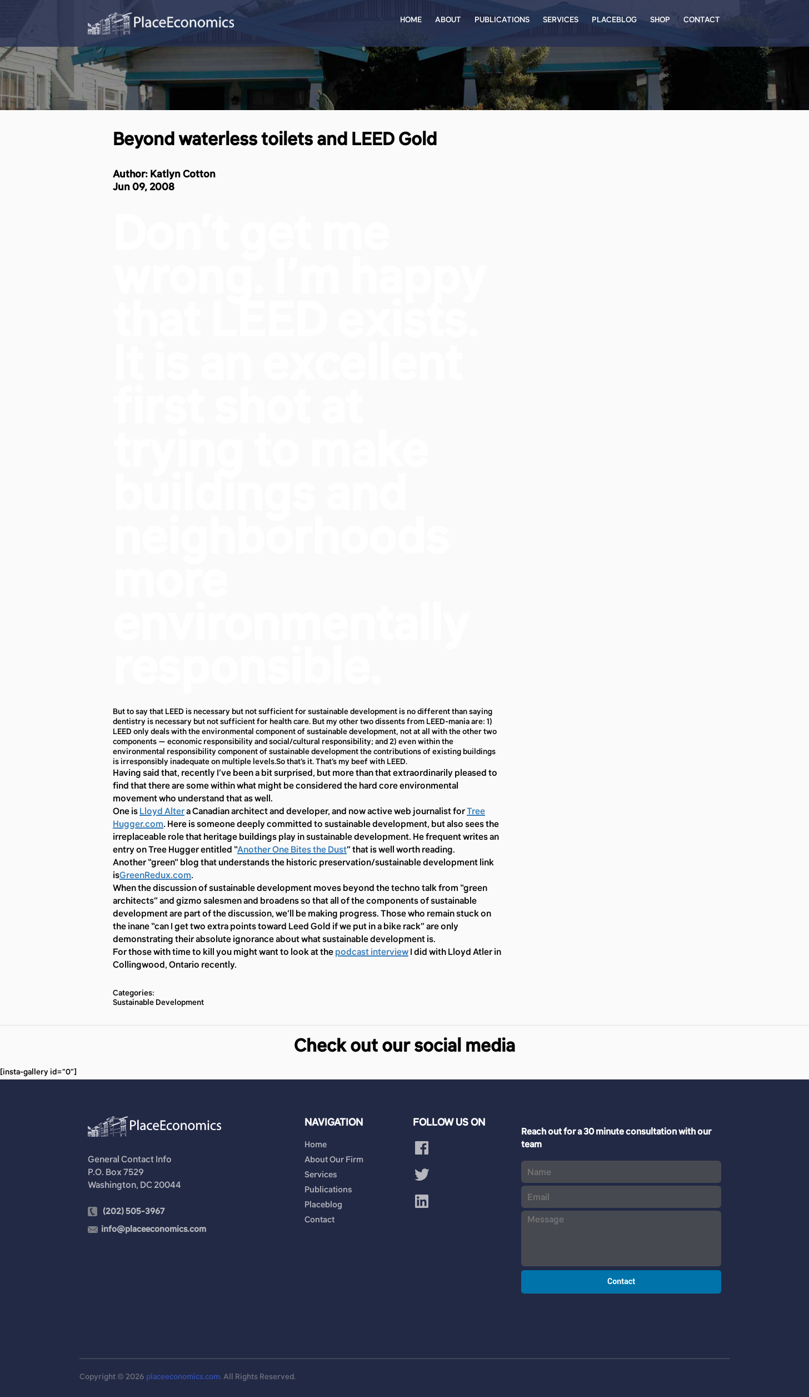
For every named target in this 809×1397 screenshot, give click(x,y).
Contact (701, 19)
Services (560, 19)
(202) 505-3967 (133, 1211)
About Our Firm (333, 1159)
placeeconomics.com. (184, 1376)
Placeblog (614, 19)
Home (411, 19)
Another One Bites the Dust (292, 849)
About (448, 19)
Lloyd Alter (161, 810)
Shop (660, 19)
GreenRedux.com (155, 874)
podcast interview (371, 951)
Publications (502, 19)
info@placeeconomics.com (153, 1229)
